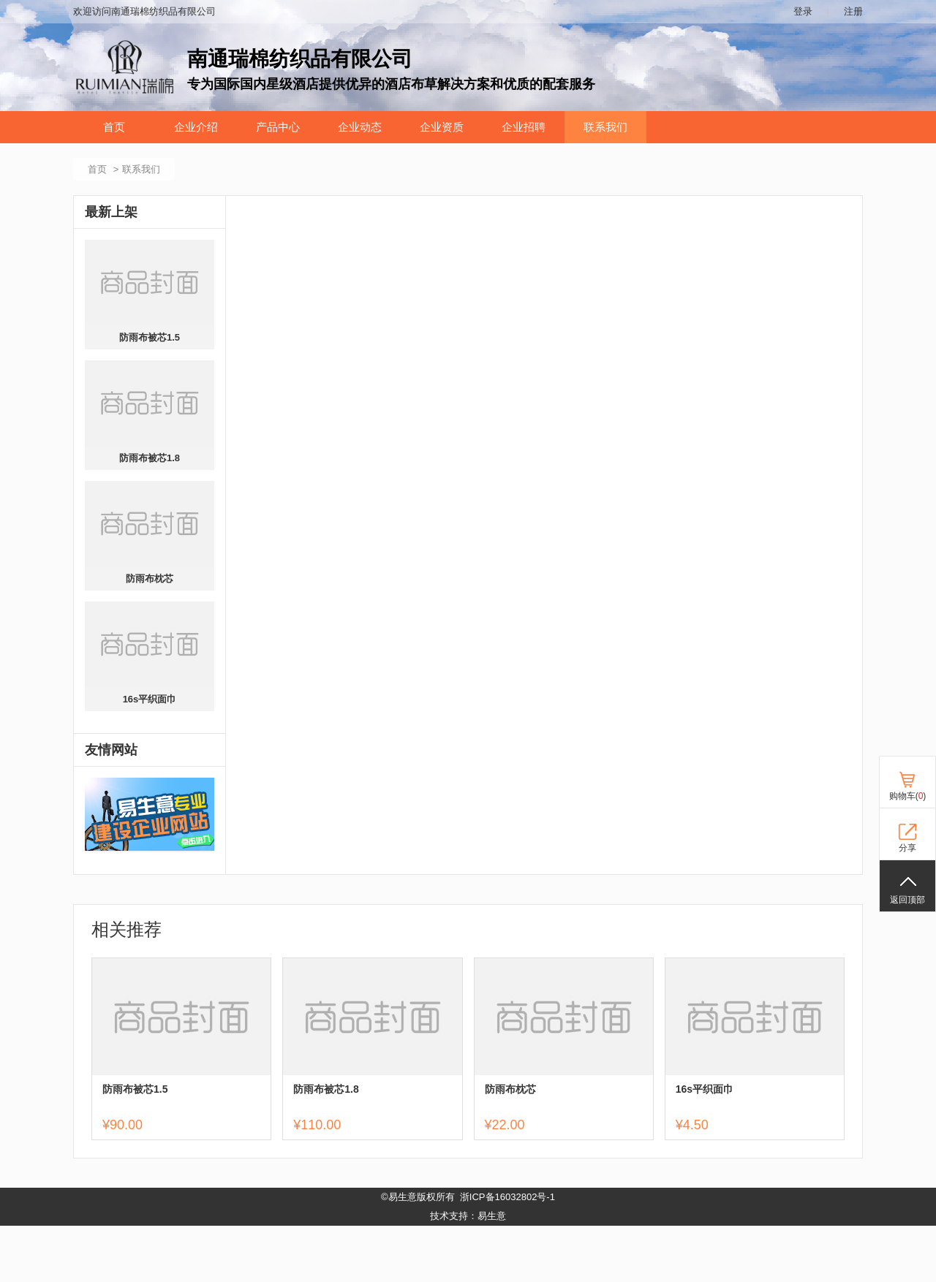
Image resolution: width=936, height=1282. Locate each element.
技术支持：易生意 (468, 1215)
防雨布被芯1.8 (149, 457)
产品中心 (278, 127)
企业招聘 (524, 127)
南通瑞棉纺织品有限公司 (299, 59)
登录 (802, 11)
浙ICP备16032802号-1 (507, 1196)
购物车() (907, 796)
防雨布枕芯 (149, 578)
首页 (114, 127)
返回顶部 (907, 900)
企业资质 (442, 127)
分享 (907, 848)
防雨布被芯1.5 (149, 337)
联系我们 (605, 127)
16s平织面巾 (150, 699)
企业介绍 (196, 127)
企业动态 (360, 127)
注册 (853, 11)
